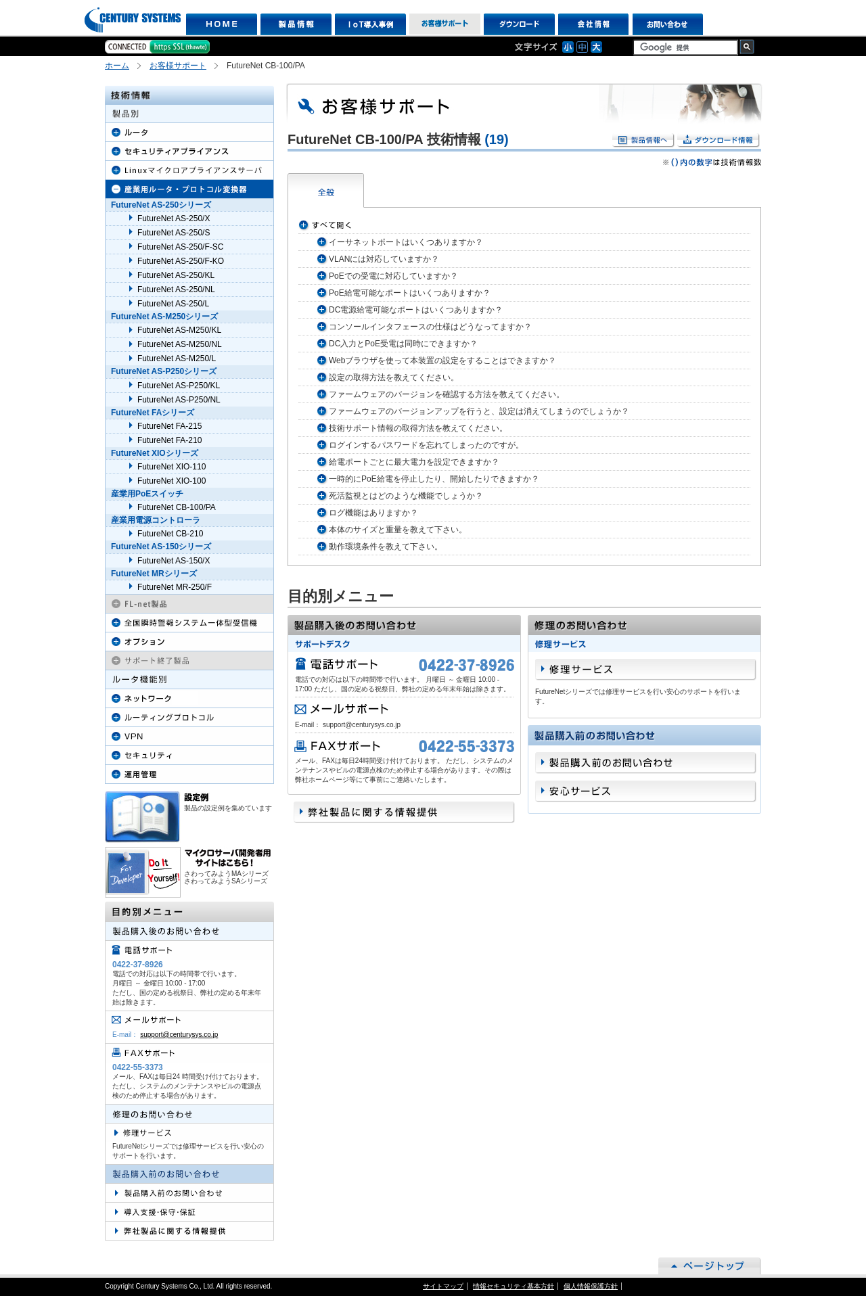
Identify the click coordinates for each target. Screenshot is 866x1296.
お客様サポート (444, 24)
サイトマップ (443, 1286)
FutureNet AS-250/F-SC (180, 247)
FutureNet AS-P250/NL (179, 399)
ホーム (117, 65)
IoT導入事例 (370, 24)
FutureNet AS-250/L (173, 303)
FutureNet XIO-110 (171, 466)
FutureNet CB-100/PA (176, 507)
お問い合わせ (668, 24)
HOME (221, 24)
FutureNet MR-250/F (174, 587)
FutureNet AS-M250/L (176, 358)
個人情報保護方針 (591, 1286)
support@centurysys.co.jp (179, 1034)
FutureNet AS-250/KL (175, 275)
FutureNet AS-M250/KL (179, 330)
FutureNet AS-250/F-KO (180, 261)
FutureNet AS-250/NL (176, 289)
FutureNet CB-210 (170, 533)
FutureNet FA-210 (169, 440)
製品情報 (296, 24)
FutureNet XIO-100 (171, 481)
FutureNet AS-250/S (173, 232)
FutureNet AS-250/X (173, 218)
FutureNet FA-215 (169, 426)
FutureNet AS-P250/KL (178, 385)
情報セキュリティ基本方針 (513, 1286)
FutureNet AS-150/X (173, 560)
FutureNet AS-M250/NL (179, 344)
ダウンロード (519, 24)
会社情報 (593, 24)
